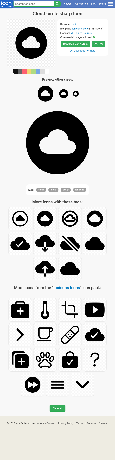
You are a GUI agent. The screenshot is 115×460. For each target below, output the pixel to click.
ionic (74, 24)
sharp (66, 189)
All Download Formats (82, 50)
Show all (57, 408)
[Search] (57, 4)
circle (53, 189)
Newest (68, 3)
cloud (41, 189)
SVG (93, 3)
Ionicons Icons (80, 28)
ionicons (79, 189)
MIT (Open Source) (81, 33)
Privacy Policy (65, 423)
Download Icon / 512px (75, 44)
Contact (51, 423)
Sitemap (103, 423)
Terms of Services (86, 423)
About (40, 423)
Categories (81, 3)
